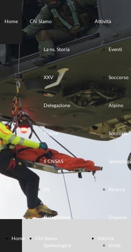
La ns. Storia (57, 49)
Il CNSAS (53, 161)
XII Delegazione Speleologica (57, 217)
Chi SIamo (41, 21)
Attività (103, 21)
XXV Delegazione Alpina (57, 105)
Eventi (115, 49)
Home (11, 21)
